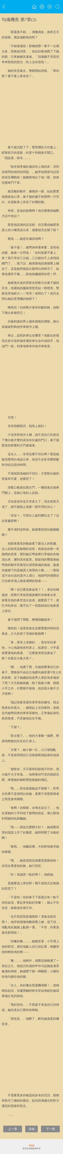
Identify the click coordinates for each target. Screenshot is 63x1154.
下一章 (50, 1129)
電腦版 (32, 1145)
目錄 (32, 1129)
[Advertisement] (31, 111)
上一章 (12, 1129)
